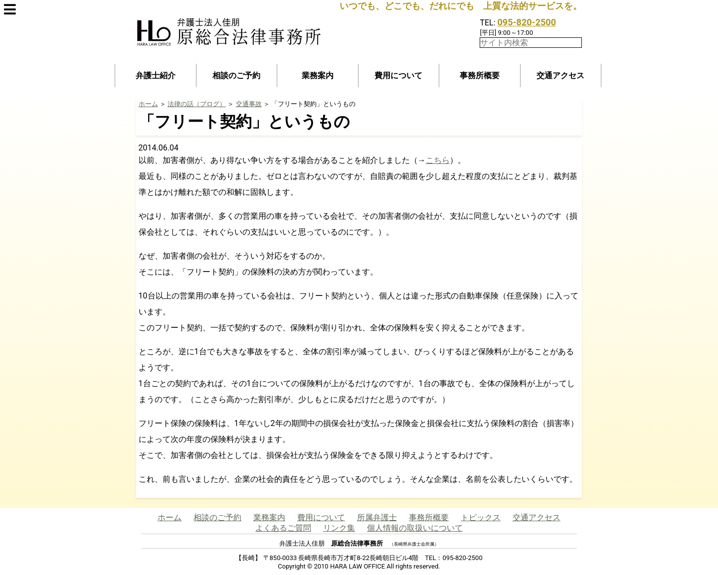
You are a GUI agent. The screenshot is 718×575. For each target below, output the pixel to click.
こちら (438, 160)
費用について (398, 75)
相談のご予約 (236, 75)
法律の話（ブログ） (197, 104)
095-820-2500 (527, 22)
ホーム (148, 104)
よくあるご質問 (283, 528)
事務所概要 (480, 75)
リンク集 (339, 528)
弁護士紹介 (156, 75)
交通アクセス (560, 75)
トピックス (481, 517)
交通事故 (249, 104)
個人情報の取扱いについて (415, 528)
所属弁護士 (377, 517)
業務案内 (318, 75)
